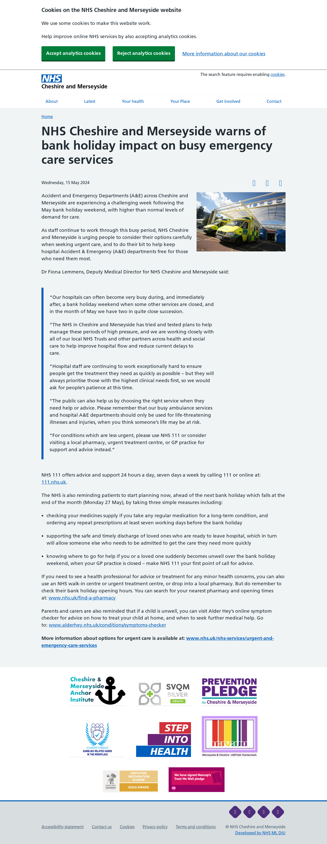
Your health (133, 101)
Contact (274, 101)
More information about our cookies (223, 54)
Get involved (228, 101)
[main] (163, 395)
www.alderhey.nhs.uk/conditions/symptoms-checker (107, 625)
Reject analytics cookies (143, 53)
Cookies (127, 826)
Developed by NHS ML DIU (260, 832)
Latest (89, 101)
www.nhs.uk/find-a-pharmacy (82, 598)
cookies (278, 74)
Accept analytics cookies (73, 53)
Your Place (180, 101)
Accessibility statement (62, 826)
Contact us (102, 826)
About (52, 101)
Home (47, 116)
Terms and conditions (196, 826)
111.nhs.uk (53, 482)
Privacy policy (155, 826)
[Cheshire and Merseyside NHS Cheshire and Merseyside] (74, 81)
